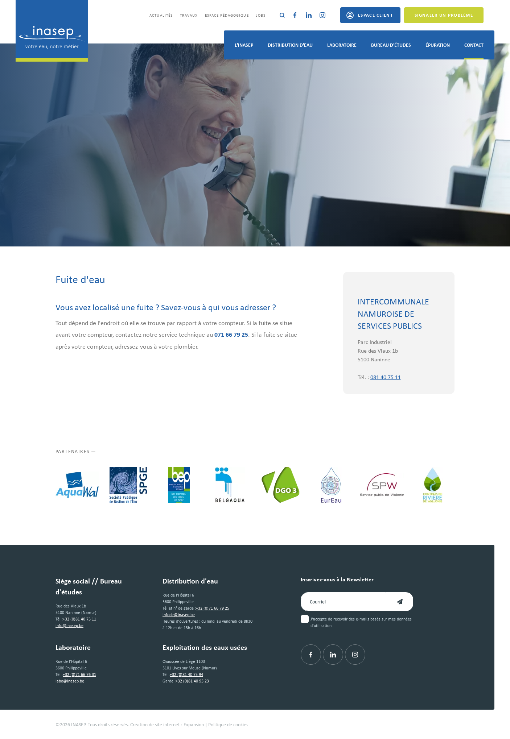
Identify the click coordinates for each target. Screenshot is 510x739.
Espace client (375, 15)
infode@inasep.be (179, 614)
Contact (474, 44)
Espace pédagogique (227, 15)
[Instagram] (322, 15)
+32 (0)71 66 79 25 (212, 608)
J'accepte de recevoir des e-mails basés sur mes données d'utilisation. (361, 622)
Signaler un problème (444, 15)
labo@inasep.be (69, 681)
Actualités (161, 15)
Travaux (189, 15)
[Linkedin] (309, 15)
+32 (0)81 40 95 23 (192, 681)
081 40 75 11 (385, 377)
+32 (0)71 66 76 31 (79, 674)
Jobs (261, 15)
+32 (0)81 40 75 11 (79, 619)
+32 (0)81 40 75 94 (186, 674)
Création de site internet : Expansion (167, 724)
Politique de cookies (228, 724)
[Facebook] (295, 15)
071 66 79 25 (231, 334)
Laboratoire (342, 44)
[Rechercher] (282, 15)
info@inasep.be (69, 625)
